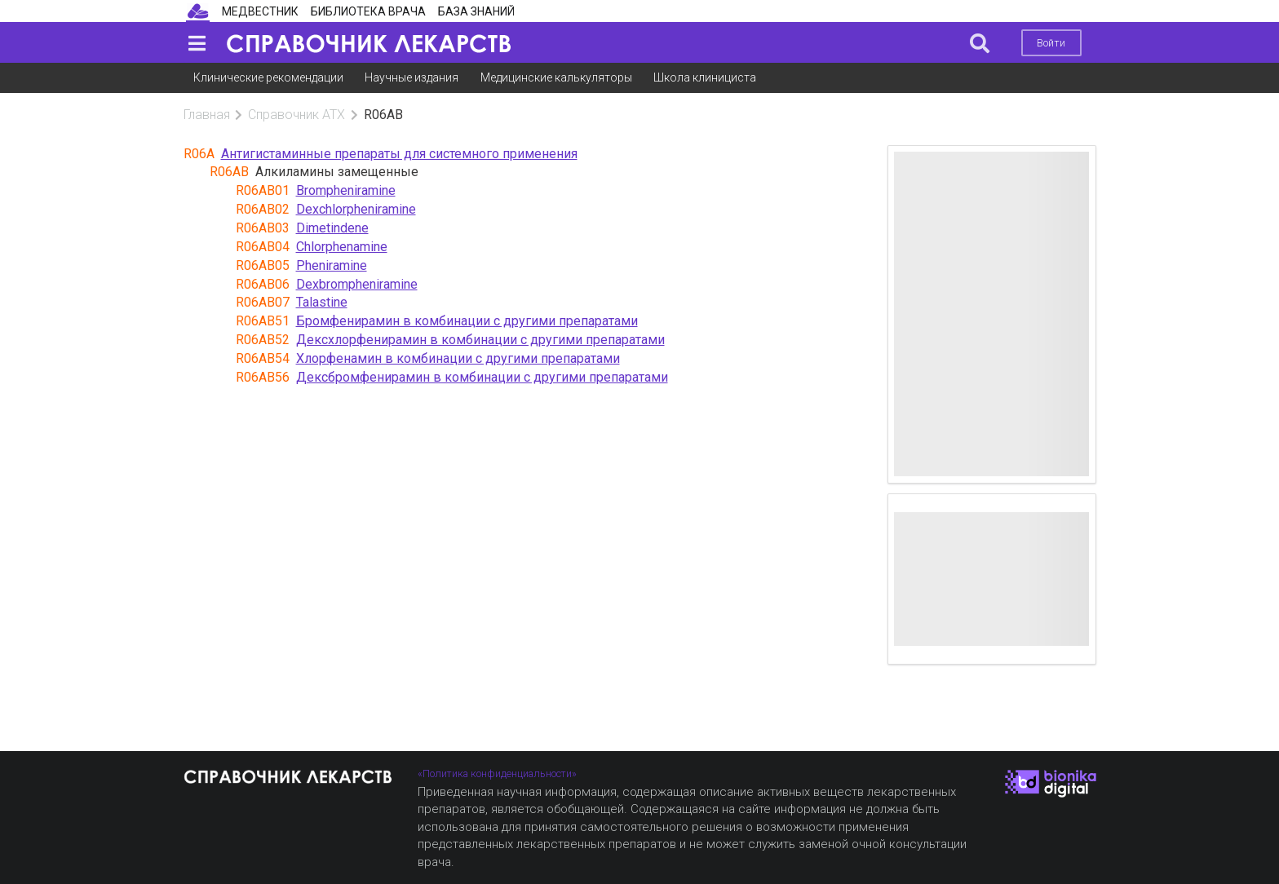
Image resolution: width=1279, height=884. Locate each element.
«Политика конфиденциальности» (497, 773)
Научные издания (411, 77)
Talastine (321, 302)
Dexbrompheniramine (357, 284)
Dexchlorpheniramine (356, 209)
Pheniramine (331, 265)
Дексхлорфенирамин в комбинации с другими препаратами (480, 339)
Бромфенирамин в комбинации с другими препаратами (467, 321)
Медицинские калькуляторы (556, 77)
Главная (207, 114)
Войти (1051, 43)
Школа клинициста (704, 77)
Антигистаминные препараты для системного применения (399, 153)
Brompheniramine (346, 190)
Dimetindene (332, 228)
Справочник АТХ (296, 114)
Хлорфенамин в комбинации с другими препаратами (458, 358)
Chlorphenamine (341, 246)
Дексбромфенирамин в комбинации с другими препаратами (482, 377)
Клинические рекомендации (268, 77)
